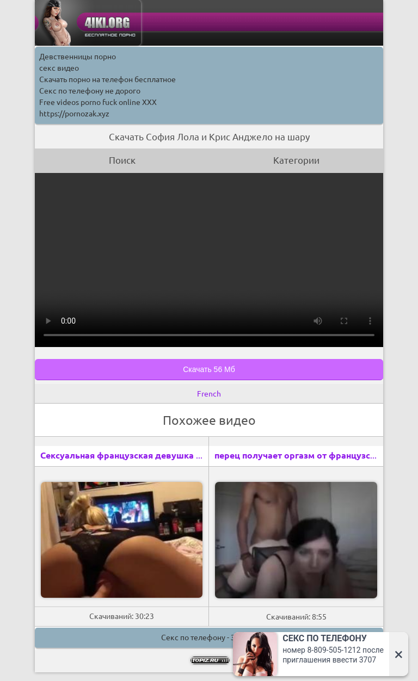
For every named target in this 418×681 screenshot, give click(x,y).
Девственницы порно (77, 56)
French (209, 393)
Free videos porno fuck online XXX (98, 102)
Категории (296, 160)
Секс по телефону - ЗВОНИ (209, 637)
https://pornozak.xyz (74, 113)
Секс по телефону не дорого (89, 90)
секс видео (59, 68)
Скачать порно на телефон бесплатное (107, 79)
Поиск (122, 160)
